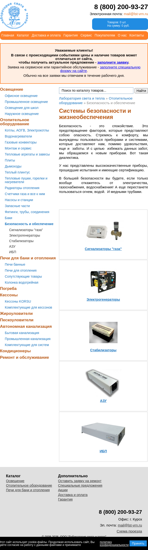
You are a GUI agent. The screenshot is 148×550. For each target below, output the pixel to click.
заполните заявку (112, 62)
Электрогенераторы (24, 235)
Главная (7, 35)
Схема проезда (129, 531)
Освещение (11, 89)
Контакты (137, 35)
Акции (63, 490)
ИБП (12, 252)
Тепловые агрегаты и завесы (27, 154)
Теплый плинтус (17, 172)
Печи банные (15, 264)
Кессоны (9, 295)
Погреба (8, 288)
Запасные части (17, 206)
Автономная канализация (26, 326)
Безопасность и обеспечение (29, 224)
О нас (122, 35)
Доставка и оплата (46, 35)
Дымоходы (13, 166)
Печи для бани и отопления (28, 258)
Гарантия (70, 35)
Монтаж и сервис (18, 148)
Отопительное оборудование (14, 122)
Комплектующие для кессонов (28, 307)
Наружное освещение (22, 114)
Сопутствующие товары (23, 276)
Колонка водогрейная (21, 282)
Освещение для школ (21, 108)
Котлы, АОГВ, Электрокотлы (27, 130)
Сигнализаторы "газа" (26, 230)
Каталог (23, 35)
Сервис (86, 35)
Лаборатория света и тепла (14, 15)
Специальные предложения (80, 485)
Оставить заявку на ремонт (79, 481)
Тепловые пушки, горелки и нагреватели (26, 180)
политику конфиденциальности (114, 543)
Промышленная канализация (28, 339)
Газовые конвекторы (21, 142)
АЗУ (12, 246)
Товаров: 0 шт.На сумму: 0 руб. (118, 24)
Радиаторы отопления (22, 188)
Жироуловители (16, 313)
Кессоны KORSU (18, 301)
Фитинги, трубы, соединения (27, 212)
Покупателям (105, 35)
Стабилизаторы (21, 241)
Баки (8, 218)
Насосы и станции (19, 200)
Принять (138, 543)
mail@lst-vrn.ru (136, 14)
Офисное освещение (21, 96)
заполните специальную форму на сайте (100, 69)
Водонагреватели (18, 136)
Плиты (10, 160)
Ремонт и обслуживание (24, 357)
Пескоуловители (16, 320)
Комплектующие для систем (27, 345)
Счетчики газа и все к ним (25, 194)
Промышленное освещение (26, 102)
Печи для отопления (20, 270)
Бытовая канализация (22, 333)
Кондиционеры (15, 351)
